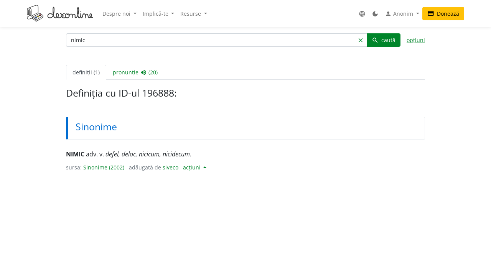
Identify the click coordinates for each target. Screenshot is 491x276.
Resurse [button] (191, 13)
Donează (443, 13)
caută (383, 40)
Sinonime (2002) (103, 167)
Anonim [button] (400, 14)
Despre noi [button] (117, 13)
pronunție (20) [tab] (135, 72)
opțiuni (416, 40)
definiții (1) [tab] (86, 72)
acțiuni (192, 167)
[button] (362, 14)
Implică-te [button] (156, 13)
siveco (170, 167)
